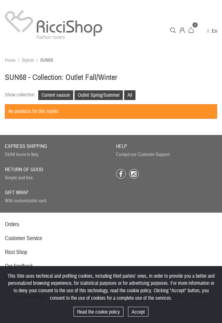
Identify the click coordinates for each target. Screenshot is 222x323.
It (208, 31)
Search (173, 30)
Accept (138, 312)
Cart (191, 30)
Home (10, 60)
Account (182, 30)
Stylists (28, 60)
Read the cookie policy (98, 312)
